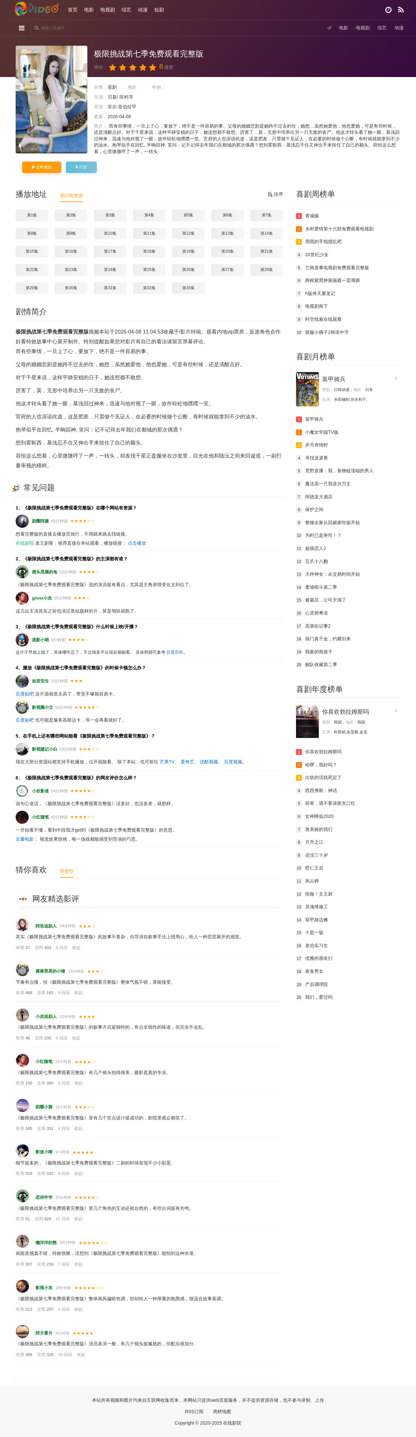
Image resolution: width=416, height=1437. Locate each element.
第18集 (149, 251)
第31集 (110, 288)
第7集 (267, 215)
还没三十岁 (312, 855)
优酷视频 (209, 761)
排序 (275, 194)
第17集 (110, 251)
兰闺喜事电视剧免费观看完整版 (332, 268)
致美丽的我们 (314, 830)
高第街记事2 (313, 626)
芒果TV (167, 761)
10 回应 (63, 1218)
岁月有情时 (312, 445)
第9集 (71, 233)
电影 (89, 9)
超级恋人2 (311, 549)
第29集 (32, 288)
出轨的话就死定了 (319, 778)
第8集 (32, 233)
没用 (43, 947)
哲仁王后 (309, 868)
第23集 (71, 269)
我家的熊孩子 (314, 652)
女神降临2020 (315, 817)
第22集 (32, 269)
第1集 (32, 215)
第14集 (266, 233)
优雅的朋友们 (314, 958)
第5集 (189, 215)
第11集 (149, 233)
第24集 (110, 269)
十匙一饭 (309, 933)
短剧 (159, 9)
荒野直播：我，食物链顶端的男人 (335, 471)
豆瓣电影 (25, 839)
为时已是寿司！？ (319, 536)
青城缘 (307, 216)
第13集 (227, 233)
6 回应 (64, 992)
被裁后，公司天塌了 (321, 600)
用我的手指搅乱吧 (319, 242)
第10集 (110, 233)
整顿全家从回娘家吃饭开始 (328, 523)
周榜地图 (222, 1411)
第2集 (71, 215)
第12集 (188, 233)
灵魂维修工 (312, 907)
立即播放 (42, 167)
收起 (76, 947)
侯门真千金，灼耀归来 (323, 639)
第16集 (71, 251)
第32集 (149, 288)
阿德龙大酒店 (314, 497)
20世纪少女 (312, 255)
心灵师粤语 (312, 613)
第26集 (188, 269)
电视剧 (107, 9)
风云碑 (307, 881)
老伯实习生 (312, 946)
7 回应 (64, 1264)
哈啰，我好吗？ (316, 765)
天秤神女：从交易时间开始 (328, 574)
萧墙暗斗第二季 (316, 587)
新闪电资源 (71, 195)
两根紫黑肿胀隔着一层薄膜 (328, 281)
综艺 (126, 9)
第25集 (149, 269)
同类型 (67, 871)
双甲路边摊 (312, 920)
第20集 (227, 251)
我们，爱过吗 (314, 997)
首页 (73, 9)
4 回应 (64, 1128)
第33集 (188, 288)
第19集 (188, 251)
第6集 (228, 215)
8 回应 (62, 947)
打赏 (81, 167)
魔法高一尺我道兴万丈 (323, 484)
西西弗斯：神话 (316, 791)
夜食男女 (309, 972)
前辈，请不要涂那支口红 (325, 803)
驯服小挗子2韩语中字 (322, 333)
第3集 (110, 215)
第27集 (227, 269)
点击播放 (137, 543)
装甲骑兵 (334, 379)
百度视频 (233, 761)
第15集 (32, 251)
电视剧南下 (312, 306)
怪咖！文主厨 (314, 894)
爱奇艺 (187, 761)
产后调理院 (312, 985)
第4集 (149, 215)
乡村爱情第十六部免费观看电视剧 (335, 229)
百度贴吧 (25, 693)
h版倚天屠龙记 (315, 294)
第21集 (266, 251)
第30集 (71, 288)
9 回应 (64, 1173)
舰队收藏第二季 (316, 665)
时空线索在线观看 (319, 319)
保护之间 (309, 510)
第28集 (266, 269)
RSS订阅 (194, 1411)
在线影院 (25, 543)
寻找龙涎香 (312, 458)
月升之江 (309, 842)
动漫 (143, 9)
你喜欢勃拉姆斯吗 (345, 712)
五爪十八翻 (312, 562)
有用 (23, 947)
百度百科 (174, 652)
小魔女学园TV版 (317, 432)
